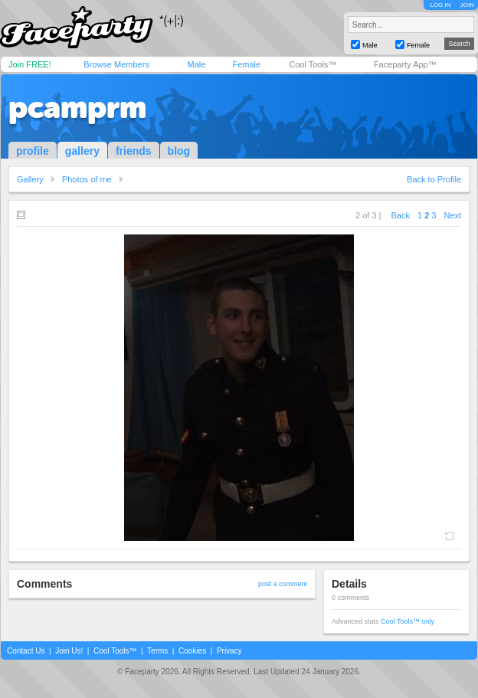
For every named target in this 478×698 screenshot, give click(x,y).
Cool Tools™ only (407, 621)
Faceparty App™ (405, 64)
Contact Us (25, 651)
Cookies (192, 651)
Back (400, 215)
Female (246, 64)
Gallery (30, 179)
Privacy (229, 651)
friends (134, 151)
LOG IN (440, 5)
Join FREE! (29, 64)
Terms (157, 651)
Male (196, 64)
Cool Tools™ (312, 64)
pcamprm (77, 107)
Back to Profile (434, 179)
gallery (82, 151)
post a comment (282, 584)
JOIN (467, 5)
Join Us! (69, 651)
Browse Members (116, 64)
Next (452, 215)
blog (179, 151)
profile (32, 151)
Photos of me (87, 179)
